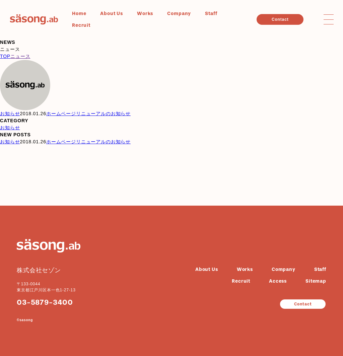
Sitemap (315, 281)
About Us (111, 13)
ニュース (20, 56)
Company (179, 13)
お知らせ (10, 113)
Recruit (81, 25)
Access (278, 281)
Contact (280, 19)
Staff (211, 13)
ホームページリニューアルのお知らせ (88, 113)
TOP (5, 56)
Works (145, 13)
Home (79, 13)
